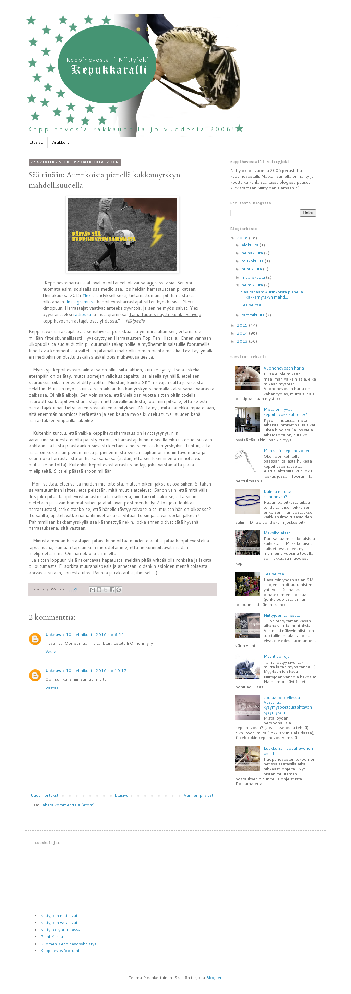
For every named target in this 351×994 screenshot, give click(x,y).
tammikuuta (254, 315)
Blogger (214, 977)
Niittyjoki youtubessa (60, 930)
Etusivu (36, 142)
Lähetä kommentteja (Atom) (67, 805)
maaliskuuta (254, 277)
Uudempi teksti (45, 795)
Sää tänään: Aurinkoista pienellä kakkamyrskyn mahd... (272, 294)
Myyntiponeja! (277, 656)
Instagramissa (81, 302)
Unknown (54, 635)
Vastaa (52, 651)
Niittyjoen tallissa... (282, 615)
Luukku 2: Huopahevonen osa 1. (288, 750)
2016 (243, 238)
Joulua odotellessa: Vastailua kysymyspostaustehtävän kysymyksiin (288, 704)
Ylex (86, 295)
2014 (243, 333)
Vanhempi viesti (199, 795)
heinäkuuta (253, 253)
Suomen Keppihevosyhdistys (68, 944)
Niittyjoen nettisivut (58, 916)
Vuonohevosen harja (284, 368)
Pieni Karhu (51, 936)
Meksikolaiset (277, 533)
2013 (243, 341)
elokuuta (250, 245)
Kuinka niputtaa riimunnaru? (279, 494)
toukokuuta (253, 261)
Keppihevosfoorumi (59, 951)
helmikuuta (253, 285)
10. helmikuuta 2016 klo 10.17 (96, 671)
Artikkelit (60, 142)
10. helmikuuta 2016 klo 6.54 (95, 635)
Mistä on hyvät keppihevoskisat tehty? (285, 411)
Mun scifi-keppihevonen (287, 450)
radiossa (82, 314)
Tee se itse (251, 305)
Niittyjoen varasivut (58, 922)
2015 (243, 325)
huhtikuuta (252, 269)
